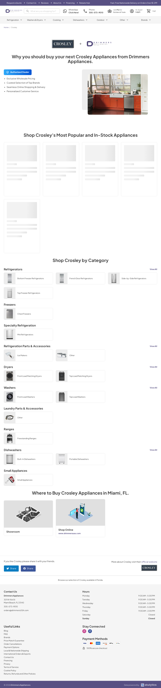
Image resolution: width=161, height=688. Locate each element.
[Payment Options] (11, 647)
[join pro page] (116, 11)
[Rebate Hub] (84, 2)
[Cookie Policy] (10, 670)
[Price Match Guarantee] (14, 640)
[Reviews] (45, 2)
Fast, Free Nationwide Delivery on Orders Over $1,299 (133, 3)
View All (153, 269)
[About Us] (57, 2)
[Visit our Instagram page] (84, 631)
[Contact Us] (31, 2)
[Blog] (6, 630)
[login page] (136, 11)
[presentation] (42, 11)
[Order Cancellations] (13, 644)
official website (149, 561)
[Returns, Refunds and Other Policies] (20, 673)
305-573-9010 (11, 606)
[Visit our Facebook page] (90, 631)
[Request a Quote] (14, 2)
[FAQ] (6, 634)
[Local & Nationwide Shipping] (16, 650)
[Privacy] (7, 664)
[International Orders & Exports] (17, 654)
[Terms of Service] (11, 667)
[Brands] (7, 637)
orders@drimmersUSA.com (16, 610)
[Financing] (70, 2)
